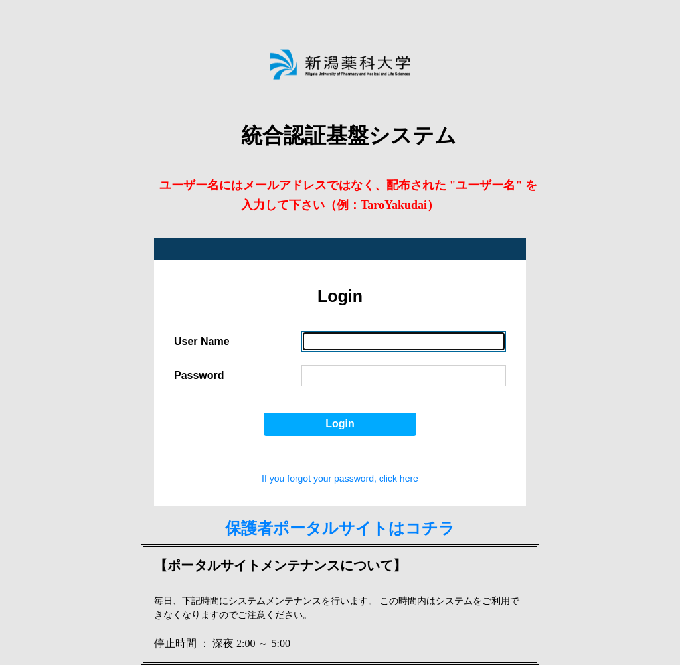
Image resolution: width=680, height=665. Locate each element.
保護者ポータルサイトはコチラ (340, 528)
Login (340, 423)
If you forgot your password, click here (340, 478)
